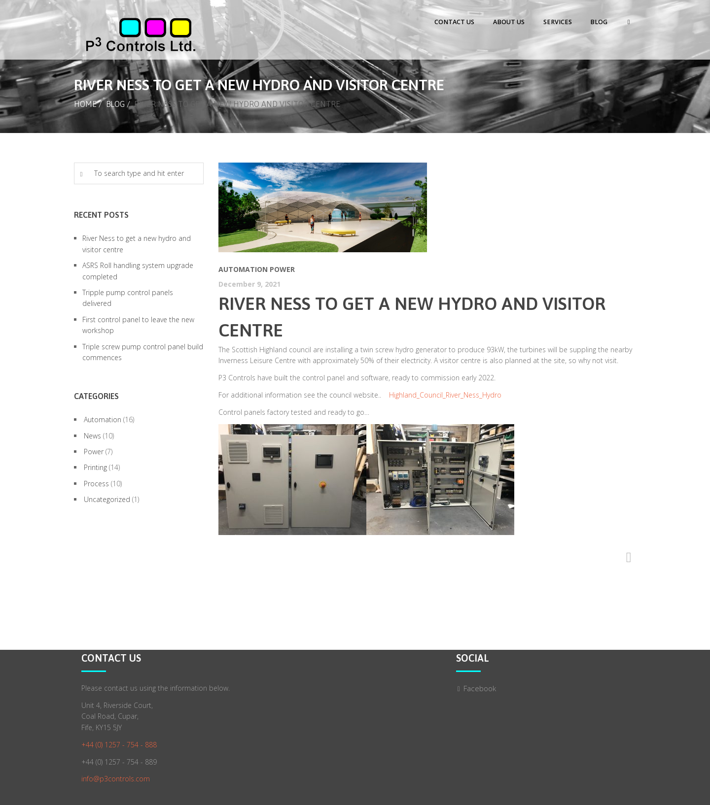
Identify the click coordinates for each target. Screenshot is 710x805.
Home (85, 104)
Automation (243, 269)
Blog (115, 104)
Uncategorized (107, 499)
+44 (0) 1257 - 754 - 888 (119, 744)
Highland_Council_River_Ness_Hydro (445, 395)
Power (282, 269)
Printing (95, 467)
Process (96, 483)
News (92, 435)
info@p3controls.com (115, 778)
